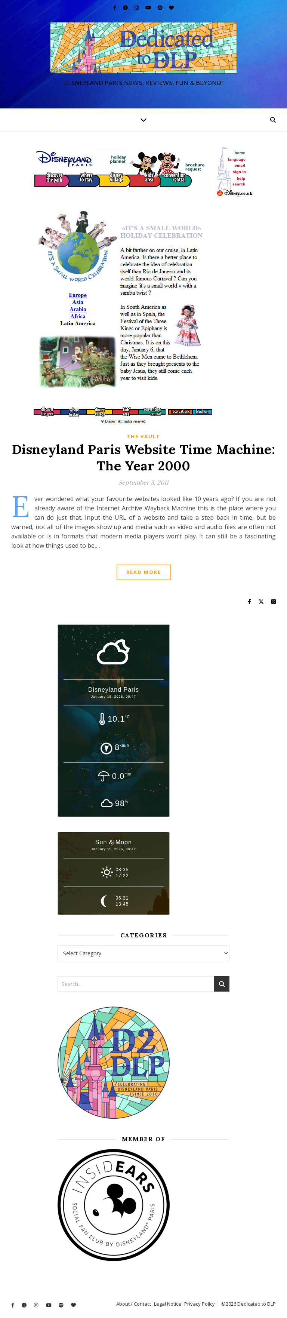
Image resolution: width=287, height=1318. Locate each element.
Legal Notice (167, 1303)
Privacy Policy (199, 1303)
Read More (143, 572)
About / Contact (133, 1303)
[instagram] (137, 7)
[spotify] (161, 7)
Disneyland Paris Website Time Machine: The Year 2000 (143, 457)
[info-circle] (126, 7)
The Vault (143, 436)
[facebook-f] (115, 7)
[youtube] (148, 7)
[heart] (171, 7)
